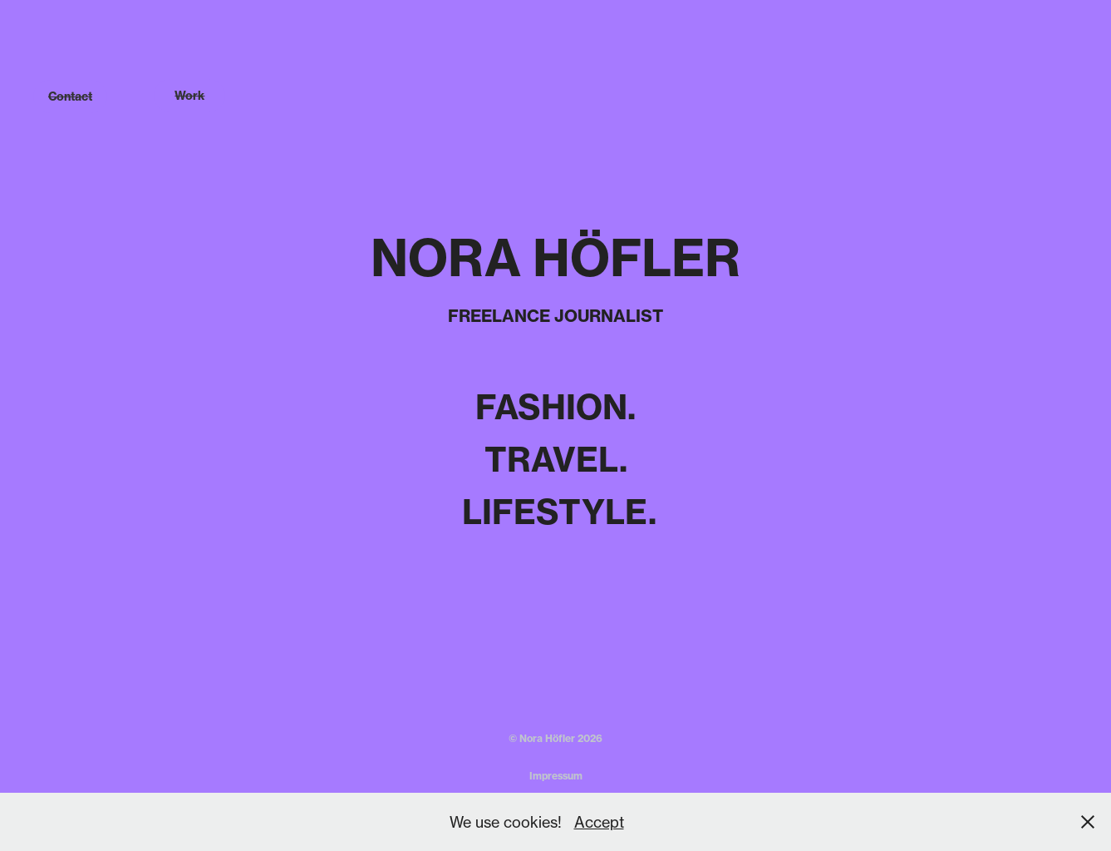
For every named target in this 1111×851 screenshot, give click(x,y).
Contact (70, 96)
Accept (599, 822)
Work (189, 95)
